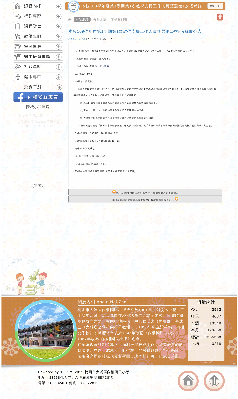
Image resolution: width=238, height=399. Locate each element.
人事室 (82, 39)
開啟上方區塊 (220, 17)
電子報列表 (119, 19)
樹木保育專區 (37, 57)
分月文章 (99, 19)
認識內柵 (32, 6)
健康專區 (32, 77)
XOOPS (67, 372)
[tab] (38, 6)
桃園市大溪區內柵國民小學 (107, 372)
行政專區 (32, 16)
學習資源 (32, 46)
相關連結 (32, 67)
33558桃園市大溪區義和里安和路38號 (81, 377)
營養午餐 (32, 87)
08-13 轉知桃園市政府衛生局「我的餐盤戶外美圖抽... (145, 192)
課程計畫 (32, 26)
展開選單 (58, 6)
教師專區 (32, 36)
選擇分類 (215, 6)
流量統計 (206, 302)
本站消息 (82, 19)
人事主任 (72, 39)
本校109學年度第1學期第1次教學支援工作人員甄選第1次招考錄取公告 (135, 31)
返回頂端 (214, 381)
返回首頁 (188, 381)
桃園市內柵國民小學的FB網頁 (38, 97)
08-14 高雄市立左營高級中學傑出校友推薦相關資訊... (145, 199)
